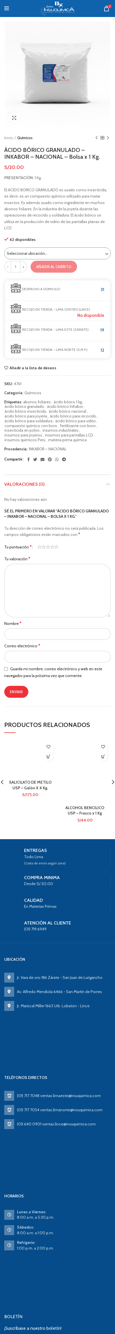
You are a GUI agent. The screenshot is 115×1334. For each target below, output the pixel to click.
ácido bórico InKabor (65, 406)
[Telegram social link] (64, 459)
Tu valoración (17, 558)
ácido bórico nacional (67, 411)
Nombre (13, 623)
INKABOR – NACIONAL (48, 449)
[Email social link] (42, 459)
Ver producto (48, 757)
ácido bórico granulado (24, 406)
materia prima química (67, 440)
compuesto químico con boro (31, 425)
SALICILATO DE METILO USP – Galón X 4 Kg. (30, 785)
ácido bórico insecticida (25, 411)
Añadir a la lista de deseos (33, 368)
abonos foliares (37, 402)
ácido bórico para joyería (26, 416)
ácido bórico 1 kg (68, 402)
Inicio (8, 137)
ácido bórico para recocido (73, 416)
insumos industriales (60, 430)
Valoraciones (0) (24, 484)
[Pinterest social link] (50, 459)
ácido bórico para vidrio (75, 421)
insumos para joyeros (23, 435)
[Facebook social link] (28, 459)
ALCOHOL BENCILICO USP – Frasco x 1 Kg (84, 810)
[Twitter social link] (35, 459)
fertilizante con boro (78, 425)
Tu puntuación (18, 547)
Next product (108, 138)
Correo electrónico (22, 645)
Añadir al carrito (53, 266)
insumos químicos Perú (25, 440)
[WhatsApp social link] (57, 459)
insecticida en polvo (22, 430)
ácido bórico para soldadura (28, 421)
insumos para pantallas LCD (69, 435)
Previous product (96, 138)
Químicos (25, 137)
